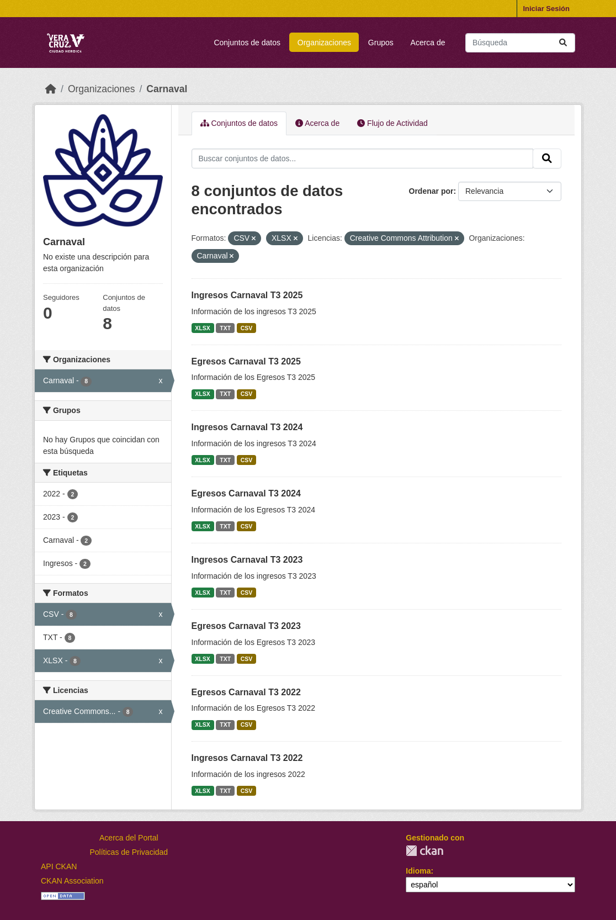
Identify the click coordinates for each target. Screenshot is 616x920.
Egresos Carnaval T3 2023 (246, 626)
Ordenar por (431, 191)
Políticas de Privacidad (129, 852)
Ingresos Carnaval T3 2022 (247, 758)
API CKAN (59, 866)
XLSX (202, 328)
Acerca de (428, 42)
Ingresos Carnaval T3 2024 (247, 427)
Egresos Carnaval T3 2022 (246, 692)
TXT (225, 328)
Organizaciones (324, 42)
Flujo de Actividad (392, 123)
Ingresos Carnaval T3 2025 (247, 295)
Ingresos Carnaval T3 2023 (247, 559)
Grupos (381, 42)
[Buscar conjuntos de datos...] (520, 42)
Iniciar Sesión (546, 8)
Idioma (418, 870)
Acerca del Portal (128, 837)
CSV (247, 328)
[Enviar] (563, 42)
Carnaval (166, 88)
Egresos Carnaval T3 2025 (246, 361)
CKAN (424, 850)
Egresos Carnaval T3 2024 (246, 493)
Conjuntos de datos (247, 42)
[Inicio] (50, 88)
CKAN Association (72, 880)
